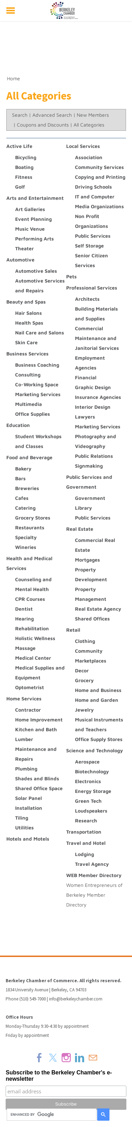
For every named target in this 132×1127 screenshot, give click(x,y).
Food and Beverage (29, 457)
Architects (87, 299)
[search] (50, 1115)
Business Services (27, 354)
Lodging (84, 854)
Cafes (22, 498)
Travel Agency (92, 864)
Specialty (26, 537)
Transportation (83, 832)
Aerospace (87, 762)
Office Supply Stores (98, 739)
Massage (25, 648)
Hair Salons (28, 313)
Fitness (23, 177)
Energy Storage (93, 791)
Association (88, 157)
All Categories (89, 125)
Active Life (19, 146)
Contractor (28, 710)
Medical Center (33, 658)
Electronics (88, 781)
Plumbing (26, 769)
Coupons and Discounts (43, 125)
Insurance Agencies (98, 397)
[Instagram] (66, 1057)
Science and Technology (94, 750)
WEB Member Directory (93, 875)
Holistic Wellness (35, 638)
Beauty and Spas (26, 302)
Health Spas (29, 323)
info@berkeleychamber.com (75, 999)
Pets (71, 276)
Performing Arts (34, 239)
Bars (20, 478)
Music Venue (30, 229)
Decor (82, 670)
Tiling (21, 818)
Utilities (24, 827)
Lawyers (85, 417)
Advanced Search (52, 115)
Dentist (24, 609)
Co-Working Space (36, 384)
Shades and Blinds (37, 778)
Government (90, 498)
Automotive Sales (36, 271)
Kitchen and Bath (36, 729)
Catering (25, 508)
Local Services (83, 146)
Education (18, 425)
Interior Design (93, 407)
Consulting (27, 375)
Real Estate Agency (98, 609)
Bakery (23, 468)
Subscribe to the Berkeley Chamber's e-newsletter (59, 1076)
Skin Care (26, 342)
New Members (93, 115)
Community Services (99, 167)
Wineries (25, 547)
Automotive (20, 260)
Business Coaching (37, 365)
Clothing (85, 641)
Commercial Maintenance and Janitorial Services (97, 338)
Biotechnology (92, 771)
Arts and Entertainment (35, 198)
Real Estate (79, 529)
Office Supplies (32, 414)
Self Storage (89, 246)
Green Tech (88, 801)
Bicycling (25, 157)
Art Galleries (30, 209)
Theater (24, 248)
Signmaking (89, 466)
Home (13, 78)
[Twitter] (52, 1057)
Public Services (93, 236)
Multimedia (28, 404)
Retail (73, 630)
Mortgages (87, 560)
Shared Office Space (39, 788)
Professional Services (91, 288)
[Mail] (93, 1057)
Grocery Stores (32, 518)
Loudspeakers (91, 811)
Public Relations (94, 456)
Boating (24, 167)
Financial (85, 377)
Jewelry (84, 710)
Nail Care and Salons (39, 332)
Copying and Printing (100, 177)
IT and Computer (94, 196)
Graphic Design (93, 387)
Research (86, 820)
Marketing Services (38, 394)
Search (19, 115)
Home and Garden (96, 700)
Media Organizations (99, 206)
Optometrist (29, 687)
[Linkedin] (79, 1057)
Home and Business (98, 690)
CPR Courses (30, 599)
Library (83, 508)
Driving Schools (93, 187)
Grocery (84, 680)
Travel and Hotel (86, 843)
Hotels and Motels (27, 839)
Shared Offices (92, 619)
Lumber (24, 739)
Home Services (24, 698)
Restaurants (29, 527)
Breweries (27, 488)
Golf (20, 187)
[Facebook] (39, 1057)
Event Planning (33, 219)
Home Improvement (39, 719)
